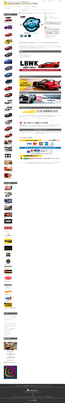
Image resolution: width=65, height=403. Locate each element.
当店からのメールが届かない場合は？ (10, 323)
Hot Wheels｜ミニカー (8, 292)
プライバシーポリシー (41, 385)
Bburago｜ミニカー (8, 272)
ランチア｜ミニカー (8, 122)
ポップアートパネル (8, 163)
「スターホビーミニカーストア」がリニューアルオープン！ (10, 319)
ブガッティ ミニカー (8, 75)
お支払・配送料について (19, 385)
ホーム (14, 385)
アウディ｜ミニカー (8, 62)
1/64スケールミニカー (8, 195)
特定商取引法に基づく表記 (28, 385)
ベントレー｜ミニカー (8, 55)
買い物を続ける (48, 37)
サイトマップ (6, 321)
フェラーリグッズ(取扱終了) (8, 176)
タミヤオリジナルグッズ (8, 156)
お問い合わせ (33, 6)
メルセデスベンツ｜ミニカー (8, 102)
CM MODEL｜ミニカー (8, 235)
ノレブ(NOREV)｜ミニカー (8, 285)
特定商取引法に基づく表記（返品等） (51, 35)
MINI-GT (8, 215)
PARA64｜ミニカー (8, 262)
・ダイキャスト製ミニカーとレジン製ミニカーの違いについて (10, 326)
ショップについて (25, 6)
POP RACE (8, 228)
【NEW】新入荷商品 (8, 188)
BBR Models (8, 299)
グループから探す (17, 6)
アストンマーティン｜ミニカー (9, 48)
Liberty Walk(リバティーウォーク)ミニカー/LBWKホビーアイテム (9, 20)
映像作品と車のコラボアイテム (9, 149)
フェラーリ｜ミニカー (8, 35)
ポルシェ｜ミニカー (8, 109)
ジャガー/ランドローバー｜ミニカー (9, 82)
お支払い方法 (40, 163)
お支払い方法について (7, 331)
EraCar (8, 255)
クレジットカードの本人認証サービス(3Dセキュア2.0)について (10, 329)
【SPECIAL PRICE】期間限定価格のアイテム (10, 306)
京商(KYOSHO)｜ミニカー (8, 279)
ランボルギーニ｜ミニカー (8, 42)
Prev (21, 24)
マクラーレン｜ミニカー (8, 95)
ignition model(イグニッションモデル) (10, 248)
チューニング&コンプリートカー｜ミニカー (9, 28)
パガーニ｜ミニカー (8, 116)
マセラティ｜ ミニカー (8, 89)
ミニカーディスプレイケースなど (9, 169)
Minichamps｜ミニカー (8, 267)
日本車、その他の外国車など (8, 129)
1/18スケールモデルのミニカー (9, 201)
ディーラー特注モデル (8, 208)
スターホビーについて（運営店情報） (10, 316)
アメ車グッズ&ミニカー (8, 136)
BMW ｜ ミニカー (8, 69)
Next (42, 24)
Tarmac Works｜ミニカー (8, 242)
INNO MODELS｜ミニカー (8, 222)
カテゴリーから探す (8, 6)
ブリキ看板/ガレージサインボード (9, 142)
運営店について (35, 385)
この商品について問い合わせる (50, 36)
